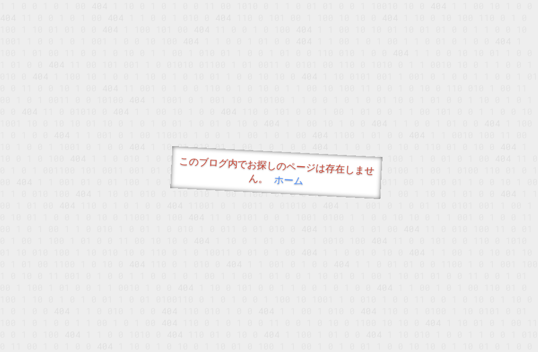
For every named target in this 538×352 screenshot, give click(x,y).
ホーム (289, 180)
